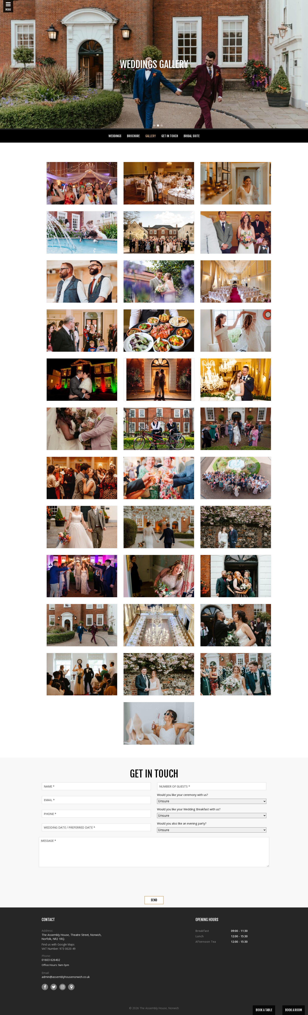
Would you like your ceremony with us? (182, 795)
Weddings (115, 136)
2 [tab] (158, 126)
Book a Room (293, 1010)
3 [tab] (162, 126)
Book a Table (264, 1010)
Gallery (150, 136)
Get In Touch (169, 136)
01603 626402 (51, 960)
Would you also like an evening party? (181, 823)
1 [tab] (154, 126)
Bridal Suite (192, 136)
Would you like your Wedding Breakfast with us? (188, 809)
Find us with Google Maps (58, 944)
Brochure (133, 136)
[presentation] (154, 882)
